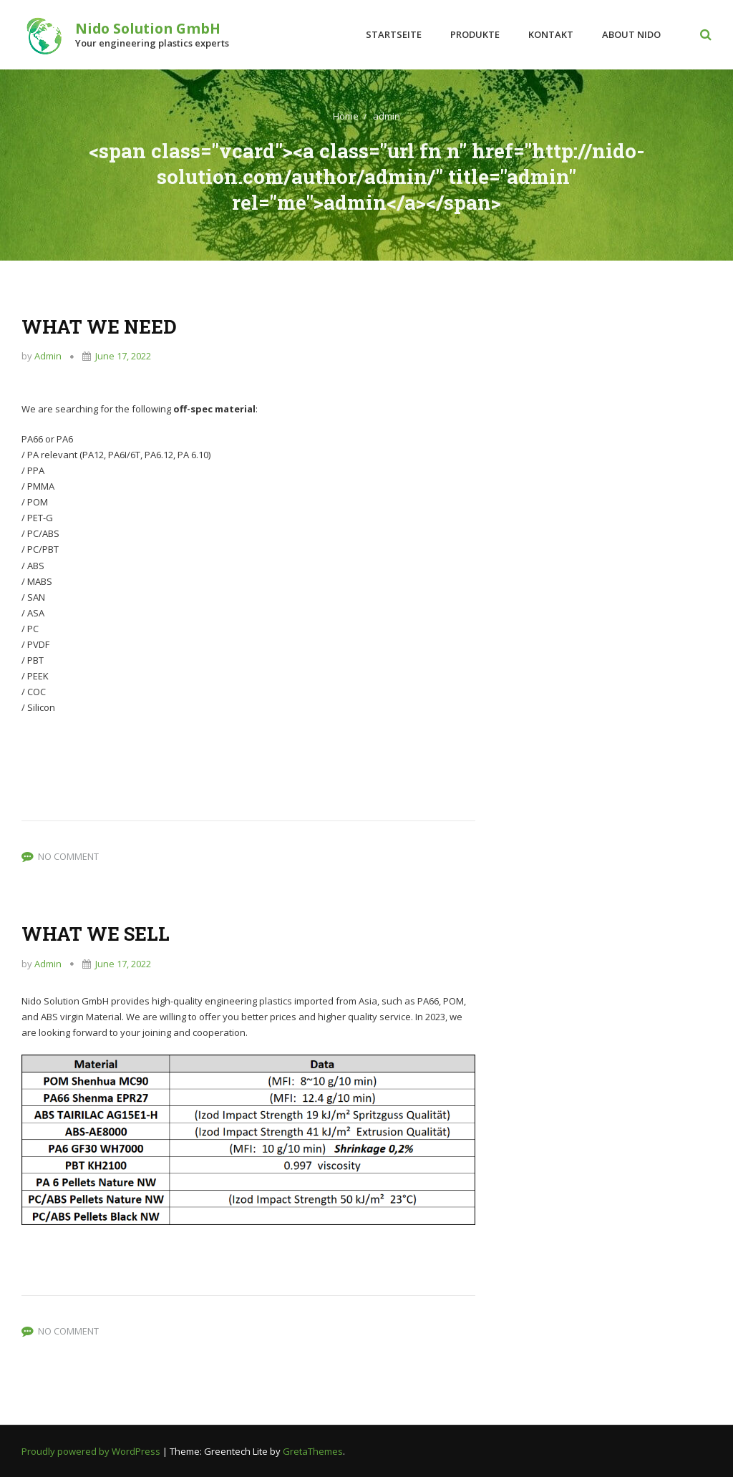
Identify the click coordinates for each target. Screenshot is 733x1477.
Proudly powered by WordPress (91, 1451)
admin (386, 116)
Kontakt (550, 34)
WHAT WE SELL (95, 933)
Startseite (394, 34)
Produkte (475, 34)
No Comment (68, 856)
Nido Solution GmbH (147, 28)
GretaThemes (313, 1451)
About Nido (631, 34)
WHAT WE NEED (99, 326)
